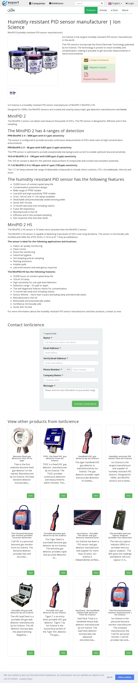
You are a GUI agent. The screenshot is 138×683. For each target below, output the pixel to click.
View (31, 495)
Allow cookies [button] (124, 677)
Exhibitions (56, 3)
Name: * (47, 337)
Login (130, 3)
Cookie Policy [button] (25, 679)
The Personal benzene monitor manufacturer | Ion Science (120, 612)
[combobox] (67, 369)
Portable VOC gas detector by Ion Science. (54, 611)
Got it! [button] (109, 677)
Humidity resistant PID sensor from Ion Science (120, 457)
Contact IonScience (85, 403)
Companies (37, 3)
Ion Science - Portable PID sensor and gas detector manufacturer (87, 535)
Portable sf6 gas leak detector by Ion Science (22, 611)
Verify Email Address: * (55, 358)
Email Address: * (52, 348)
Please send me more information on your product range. (71, 393)
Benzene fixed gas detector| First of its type (22, 458)
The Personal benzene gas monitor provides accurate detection (22, 535)
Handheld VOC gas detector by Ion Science (87, 457)
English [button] (115, 3)
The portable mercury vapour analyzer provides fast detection (120, 535)
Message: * (49, 385)
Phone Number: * (52, 369)
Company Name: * (53, 375)
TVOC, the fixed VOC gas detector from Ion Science (55, 458)
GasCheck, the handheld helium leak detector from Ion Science (87, 612)
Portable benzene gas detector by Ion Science (54, 534)
